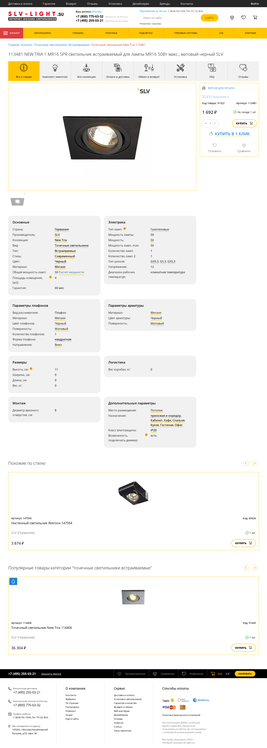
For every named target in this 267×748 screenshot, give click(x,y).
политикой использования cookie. (183, 732)
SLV (57, 235)
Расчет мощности (71, 272)
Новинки (71, 711)
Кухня (155, 425)
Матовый (61, 329)
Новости (118, 722)
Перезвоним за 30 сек (153, 11)
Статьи (118, 726)
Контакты (187, 3)
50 (152, 240)
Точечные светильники (50, 45)
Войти (255, 3)
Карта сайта (72, 718)
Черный (60, 261)
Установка (115, 3)
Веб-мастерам (122, 711)
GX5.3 (154, 261)
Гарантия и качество (125, 703)
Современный (65, 256)
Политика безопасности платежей (181, 715)
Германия (62, 229)
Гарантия (49, 3)
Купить (244, 123)
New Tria (61, 240)
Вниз (58, 345)
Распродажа (72, 707)
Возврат (71, 3)
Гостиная (166, 425)
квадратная (63, 339)
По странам (72, 703)
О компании (75, 688)
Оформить (245, 673)
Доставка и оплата (20, 3)
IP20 (154, 430)
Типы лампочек (122, 730)
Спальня (179, 420)
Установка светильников (127, 699)
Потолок (157, 410)
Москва (97, 11)
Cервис (119, 688)
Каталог (11, 33)
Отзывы (92, 3)
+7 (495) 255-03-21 (102, 20)
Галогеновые (160, 229)
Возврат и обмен (123, 707)
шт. (217, 673)
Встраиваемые (79, 45)
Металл (60, 267)
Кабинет (157, 420)
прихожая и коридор (166, 416)
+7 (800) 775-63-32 (102, 16)
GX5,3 (171, 261)
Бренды (165, 3)
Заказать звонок (51, 673)
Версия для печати (221, 88)
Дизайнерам (141, 3)
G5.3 (163, 261)
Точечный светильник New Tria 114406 (41, 627)
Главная (14, 45)
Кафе (167, 420)
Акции (69, 714)
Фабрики (71, 699)
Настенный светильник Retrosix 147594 (41, 523)
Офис (179, 425)
